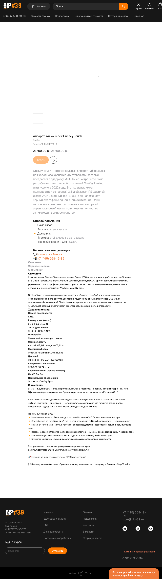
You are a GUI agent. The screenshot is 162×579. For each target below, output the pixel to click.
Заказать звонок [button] (40, 16)
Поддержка (62, 16)
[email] (25, 550)
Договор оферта (53, 531)
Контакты (88, 525)
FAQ (45, 525)
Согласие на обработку (57, 538)
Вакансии (88, 531)
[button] (138, 6)
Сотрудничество (118, 16)
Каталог (48, 512)
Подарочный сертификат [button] (88, 16)
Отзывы (87, 512)
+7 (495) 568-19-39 (14, 16)
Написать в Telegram (50, 254)
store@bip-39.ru (133, 519)
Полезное (138, 16)
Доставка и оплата (55, 518)
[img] (14, 512)
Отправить (57, 550)
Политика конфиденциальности (139, 551)
